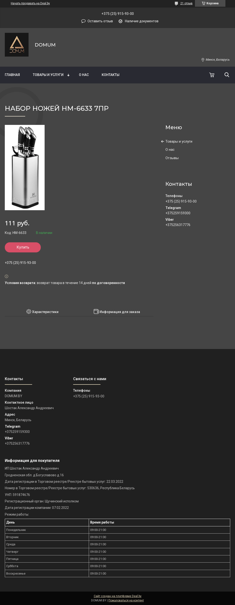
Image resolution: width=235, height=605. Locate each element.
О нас (84, 75)
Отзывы (172, 158)
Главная (12, 75)
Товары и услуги (48, 75)
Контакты (110, 75)
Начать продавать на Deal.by (30, 3)
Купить (23, 247)
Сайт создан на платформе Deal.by (117, 596)
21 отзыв (186, 3)
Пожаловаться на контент (126, 600)
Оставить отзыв (100, 21)
